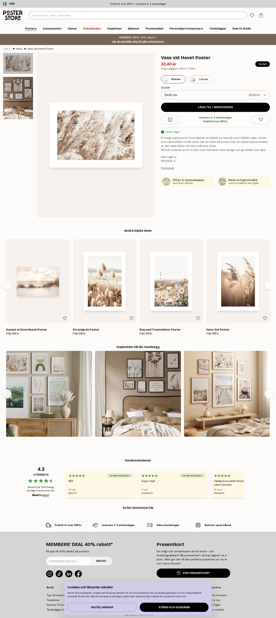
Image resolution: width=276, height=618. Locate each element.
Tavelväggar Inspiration (61, 609)
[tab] (251, 15)
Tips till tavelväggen (59, 595)
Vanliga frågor (212, 605)
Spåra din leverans (215, 595)
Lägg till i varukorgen (215, 107)
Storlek (165, 87)
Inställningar (102, 607)
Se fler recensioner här (138, 507)
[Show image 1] (18, 63)
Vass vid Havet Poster (40, 48)
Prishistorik (167, 168)
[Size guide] (170, 119)
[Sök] (243, 15)
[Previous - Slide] (7, 285)
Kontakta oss (212, 600)
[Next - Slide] (269, 285)
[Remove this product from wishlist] (261, 119)
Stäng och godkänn (174, 607)
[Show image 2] (18, 98)
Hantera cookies (214, 609)
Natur (19, 48)
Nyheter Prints (55, 605)
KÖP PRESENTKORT (193, 573)
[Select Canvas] (201, 79)
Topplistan (53, 600)
